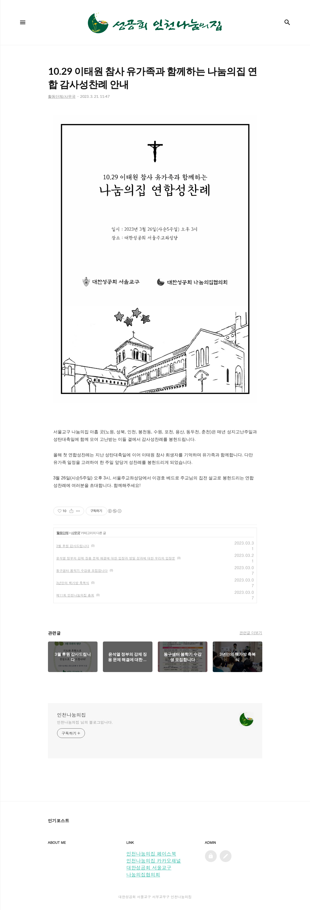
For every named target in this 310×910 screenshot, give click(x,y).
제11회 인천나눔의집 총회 (75, 595)
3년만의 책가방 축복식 (72, 582)
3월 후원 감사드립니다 (72, 545)
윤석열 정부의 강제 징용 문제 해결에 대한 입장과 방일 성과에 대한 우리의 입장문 (115, 558)
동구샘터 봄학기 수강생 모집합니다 (82, 570)
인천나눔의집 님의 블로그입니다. (85, 722)
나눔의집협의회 (143, 874)
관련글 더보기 (250, 632)
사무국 (75, 533)
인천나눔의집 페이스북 (151, 853)
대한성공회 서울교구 (148, 867)
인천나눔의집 (71, 715)
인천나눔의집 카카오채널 (153, 860)
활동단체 (62, 533)
